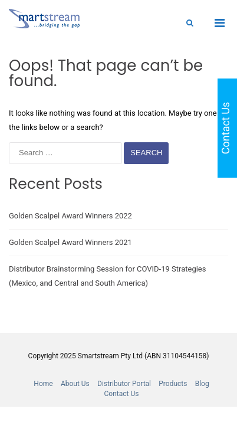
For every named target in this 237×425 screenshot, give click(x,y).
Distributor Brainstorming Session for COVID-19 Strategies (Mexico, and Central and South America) (107, 275)
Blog (202, 384)
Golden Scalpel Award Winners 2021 (70, 242)
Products (173, 384)
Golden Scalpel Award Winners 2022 (70, 215)
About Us (75, 384)
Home (43, 384)
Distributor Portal (124, 384)
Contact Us (121, 394)
